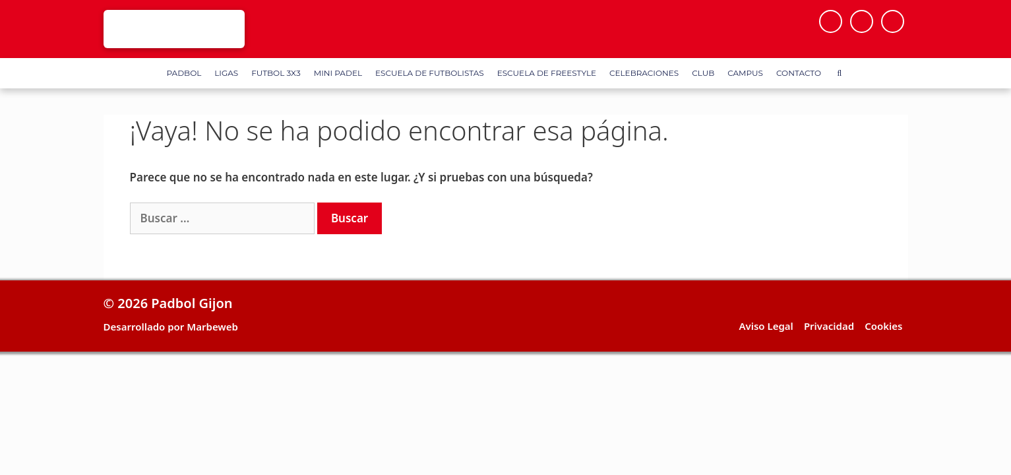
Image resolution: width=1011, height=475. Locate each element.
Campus (745, 73)
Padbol (184, 73)
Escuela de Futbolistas (429, 73)
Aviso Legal (766, 325)
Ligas (226, 73)
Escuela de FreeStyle (546, 73)
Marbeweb (212, 326)
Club (703, 73)
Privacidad (829, 325)
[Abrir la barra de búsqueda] (839, 73)
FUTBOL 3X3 (275, 73)
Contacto (798, 73)
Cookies (883, 325)
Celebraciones (644, 73)
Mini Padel (338, 73)
